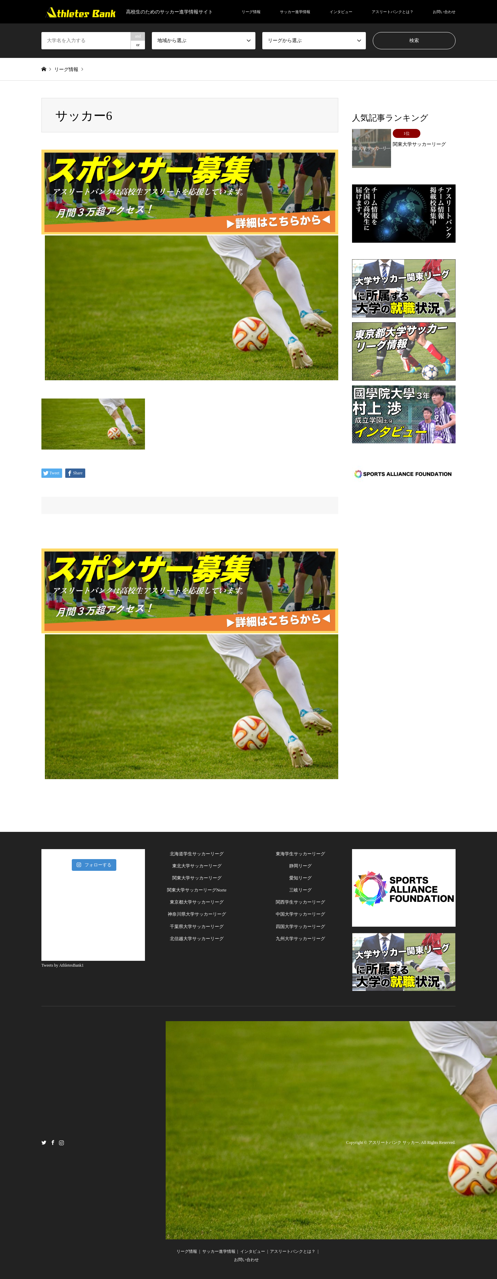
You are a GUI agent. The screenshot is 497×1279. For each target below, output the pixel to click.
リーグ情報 (251, 12)
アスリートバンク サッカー (393, 1142)
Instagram (61, 1142)
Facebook (52, 1142)
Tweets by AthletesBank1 (62, 965)
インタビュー (341, 12)
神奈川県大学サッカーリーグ (197, 914)
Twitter (43, 1142)
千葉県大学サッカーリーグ (197, 926)
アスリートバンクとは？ (392, 12)
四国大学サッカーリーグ (300, 926)
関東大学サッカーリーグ (197, 877)
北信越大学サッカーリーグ (197, 938)
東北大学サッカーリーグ (197, 865)
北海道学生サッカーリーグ (197, 853)
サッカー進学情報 (295, 12)
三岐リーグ (300, 890)
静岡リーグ (300, 865)
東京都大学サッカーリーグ (197, 902)
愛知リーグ (300, 877)
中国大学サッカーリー (298, 914)
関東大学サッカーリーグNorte (197, 890)
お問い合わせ (444, 12)
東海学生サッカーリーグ (300, 853)
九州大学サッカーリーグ (300, 938)
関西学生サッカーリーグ (300, 902)
